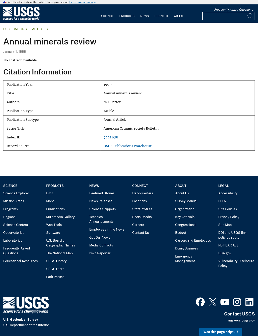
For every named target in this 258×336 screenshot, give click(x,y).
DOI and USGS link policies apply (232, 235)
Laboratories (12, 240)
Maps (50, 201)
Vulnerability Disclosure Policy (236, 263)
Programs (10, 209)
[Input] (228, 16)
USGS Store (55, 269)
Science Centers (15, 225)
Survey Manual (186, 201)
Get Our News (99, 237)
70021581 (111, 137)
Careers (138, 225)
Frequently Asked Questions (233, 9)
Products (126, 16)
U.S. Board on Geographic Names (60, 243)
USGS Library (56, 261)
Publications (15, 29)
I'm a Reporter (99, 253)
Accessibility (228, 193)
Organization (184, 209)
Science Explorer (16, 193)
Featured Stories (101, 193)
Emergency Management (185, 259)
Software (53, 233)
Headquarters (142, 193)
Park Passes (55, 277)
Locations (139, 201)
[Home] (21, 19)
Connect (161, 16)
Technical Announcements (101, 219)
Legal (223, 186)
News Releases (100, 201)
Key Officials (185, 217)
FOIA (222, 201)
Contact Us (140, 233)
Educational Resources (20, 261)
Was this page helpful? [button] (220, 332)
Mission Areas (13, 201)
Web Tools (54, 225)
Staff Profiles (142, 209)
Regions (9, 217)
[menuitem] (107, 14)
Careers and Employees (193, 240)
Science (107, 16)
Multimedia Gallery (60, 217)
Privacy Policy (228, 217)
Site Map (225, 225)
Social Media (142, 217)
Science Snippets (102, 209)
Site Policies (227, 209)
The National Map (59, 253)
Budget (180, 233)
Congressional (186, 225)
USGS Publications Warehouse (128, 146)
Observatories (13, 233)
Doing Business (186, 248)
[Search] (251, 16)
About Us (182, 193)
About (178, 16)
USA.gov (224, 253)
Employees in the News (106, 229)
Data (49, 193)
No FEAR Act (228, 245)
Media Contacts (101, 245)
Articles (40, 29)
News (144, 16)
